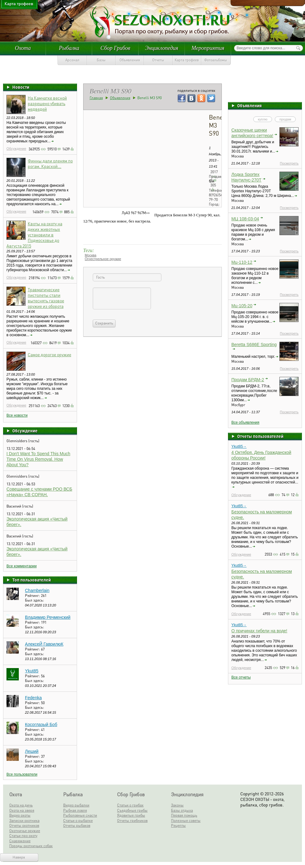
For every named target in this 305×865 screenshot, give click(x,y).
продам (285, 119)
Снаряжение (19, 840)
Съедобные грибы (132, 810)
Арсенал (72, 60)
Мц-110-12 (241, 262)
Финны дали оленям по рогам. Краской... (50, 163)
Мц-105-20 (241, 305)
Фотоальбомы (215, 60)
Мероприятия (208, 48)
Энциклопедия (161, 48)
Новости (20, 87)
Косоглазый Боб (41, 724)
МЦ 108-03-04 (245, 218)
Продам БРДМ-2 (247, 379)
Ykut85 (32, 670)
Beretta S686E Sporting (254, 344)
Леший (32, 751)
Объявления (130, 60)
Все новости (16, 415)
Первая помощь (184, 815)
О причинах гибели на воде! (259, 630)
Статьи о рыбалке (78, 820)
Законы (177, 805)
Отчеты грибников (132, 820)
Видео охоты (19, 815)
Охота (23, 48)
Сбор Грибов (115, 48)
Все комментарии (21, 566)
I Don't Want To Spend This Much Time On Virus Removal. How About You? (38, 459)
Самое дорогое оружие (49, 354)
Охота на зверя (21, 810)
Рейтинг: (33, 595)
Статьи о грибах (130, 805)
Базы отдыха (182, 810)
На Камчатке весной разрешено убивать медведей (47, 103)
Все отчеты (241, 677)
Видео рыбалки (76, 805)
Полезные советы (186, 820)
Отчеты (158, 60)
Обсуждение (16, 148)
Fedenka (33, 697)
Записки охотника (24, 820)
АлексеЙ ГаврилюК (44, 644)
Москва (90, 255)
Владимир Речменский (48, 617)
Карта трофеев (187, 60)
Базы (101, 60)
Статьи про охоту (23, 835)
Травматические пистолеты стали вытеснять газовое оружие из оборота (46, 298)
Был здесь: (34, 600)
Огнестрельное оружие (103, 259)
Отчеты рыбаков (76, 825)
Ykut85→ (238, 446)
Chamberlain (37, 590)
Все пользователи (21, 774)
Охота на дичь (21, 805)
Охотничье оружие (24, 830)
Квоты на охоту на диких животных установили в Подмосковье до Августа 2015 (34, 234)
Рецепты (178, 825)
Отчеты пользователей (260, 436)
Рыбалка (69, 48)
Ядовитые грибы (131, 815)
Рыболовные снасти (80, 815)
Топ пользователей (31, 579)
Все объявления (245, 422)
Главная (96, 98)
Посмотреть (289, 163)
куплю (262, 119)
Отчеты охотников (24, 825)
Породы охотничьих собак (31, 845)
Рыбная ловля (75, 810)
